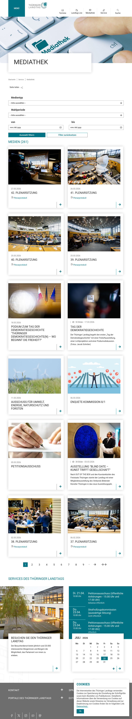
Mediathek (90, 13)
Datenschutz (82, 706)
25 (111, 658)
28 (84, 662)
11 (111, 651)
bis (98, 127)
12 (118, 651)
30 (98, 662)
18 (111, 654)
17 (104, 654)
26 (118, 658)
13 (77, 654)
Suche (118, 13)
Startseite (12, 80)
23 (98, 658)
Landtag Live (76, 13)
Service (104, 13)
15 (91, 654)
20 (77, 658)
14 (84, 654)
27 (77, 662)
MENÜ (16, 8)
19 (118, 654)
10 (104, 651)
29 (91, 662)
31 (104, 662)
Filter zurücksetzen (67, 135)
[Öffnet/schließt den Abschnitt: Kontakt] (62, 689)
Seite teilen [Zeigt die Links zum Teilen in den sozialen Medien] (14, 87)
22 (91, 658)
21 (84, 658)
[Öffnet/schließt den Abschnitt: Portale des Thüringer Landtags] (62, 697)
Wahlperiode (67, 113)
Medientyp (67, 100)
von (37, 127)
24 (104, 658)
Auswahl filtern (26, 135)
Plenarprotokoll (20, 198)
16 (98, 654)
